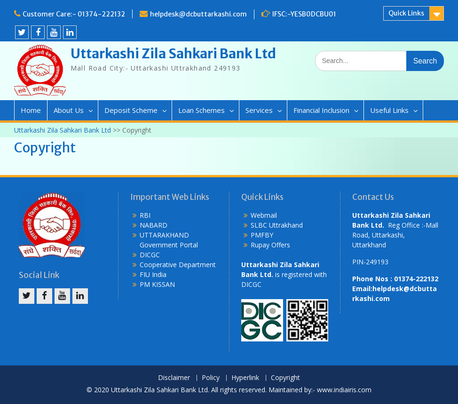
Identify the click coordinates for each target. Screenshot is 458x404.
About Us (69, 110)
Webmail (264, 215)
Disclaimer (174, 378)
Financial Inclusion (321, 110)
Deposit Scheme (131, 110)
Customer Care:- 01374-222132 (74, 14)
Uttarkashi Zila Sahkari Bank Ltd (173, 53)
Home (31, 110)
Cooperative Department (178, 264)
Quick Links (406, 13)
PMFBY (262, 234)
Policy (211, 378)
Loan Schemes (201, 110)
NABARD (153, 225)
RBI (145, 215)
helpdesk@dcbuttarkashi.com (198, 14)
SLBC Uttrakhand (277, 225)
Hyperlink (245, 378)
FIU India (153, 274)
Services (259, 110)
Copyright (285, 378)
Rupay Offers (270, 244)
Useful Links (389, 110)
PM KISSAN (157, 284)
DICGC (150, 254)
